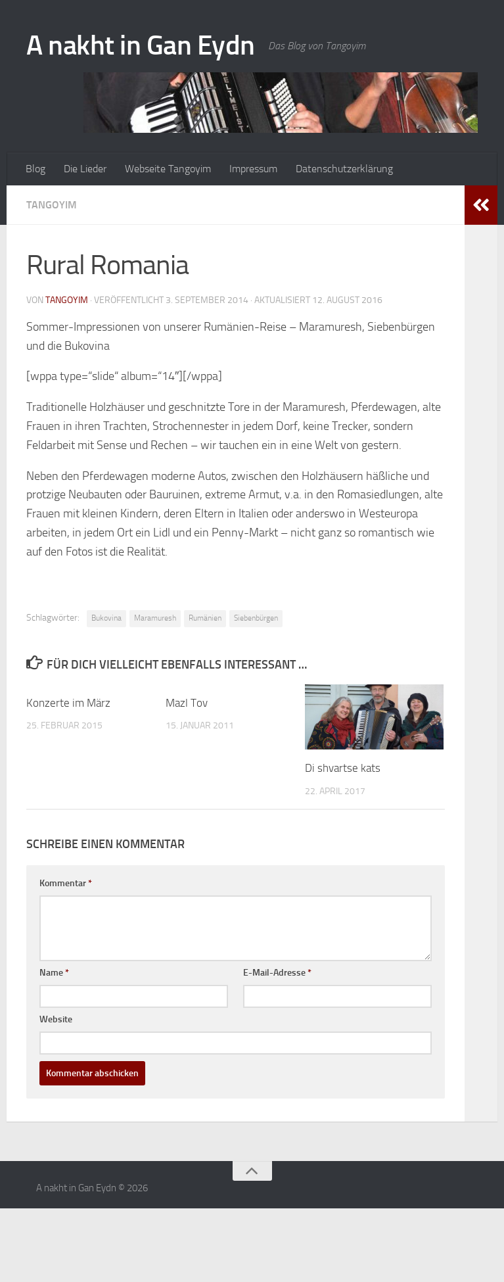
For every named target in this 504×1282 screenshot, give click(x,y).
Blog (35, 168)
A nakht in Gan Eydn (140, 45)
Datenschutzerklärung (344, 168)
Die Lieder (85, 168)
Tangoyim (51, 205)
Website (55, 1019)
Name (54, 972)
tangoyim (66, 300)
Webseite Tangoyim (168, 168)
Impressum (253, 168)
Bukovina (106, 618)
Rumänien (205, 618)
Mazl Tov (187, 702)
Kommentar (65, 883)
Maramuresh (155, 618)
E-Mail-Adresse (277, 972)
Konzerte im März (68, 702)
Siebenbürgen (256, 618)
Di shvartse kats (342, 767)
